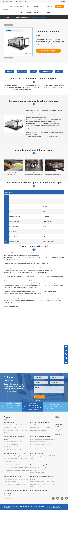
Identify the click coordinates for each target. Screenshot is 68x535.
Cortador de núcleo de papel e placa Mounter (41, 478)
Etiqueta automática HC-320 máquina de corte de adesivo (41, 446)
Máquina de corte (9, 422)
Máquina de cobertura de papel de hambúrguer (39, 469)
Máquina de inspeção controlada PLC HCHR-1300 (42, 457)
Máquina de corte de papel (23, 17)
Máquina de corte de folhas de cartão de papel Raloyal (12, 173)
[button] (8, 25)
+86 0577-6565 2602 (34, 409)
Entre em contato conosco (39, 397)
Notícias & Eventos (49, 9)
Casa (10, 6)
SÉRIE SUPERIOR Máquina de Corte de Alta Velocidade (16, 431)
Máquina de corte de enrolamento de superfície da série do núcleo (40, 429)
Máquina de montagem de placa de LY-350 (42, 481)
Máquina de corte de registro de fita (15, 453)
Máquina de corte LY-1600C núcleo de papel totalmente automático (42, 486)
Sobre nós (22, 9)
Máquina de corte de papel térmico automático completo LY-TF (13, 443)
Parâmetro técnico (46, 71)
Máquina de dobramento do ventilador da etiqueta (15, 492)
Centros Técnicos (28, 9)
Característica (22, 71)
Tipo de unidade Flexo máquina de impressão (16, 470)
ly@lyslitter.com (21, 1)
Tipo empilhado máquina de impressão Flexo (16, 467)
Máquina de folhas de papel (38, 17)
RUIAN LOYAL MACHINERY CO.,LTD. (24, 506)
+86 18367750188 (33, 405)
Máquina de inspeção (36, 453)
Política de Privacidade (56, 507)
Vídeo (33, 71)
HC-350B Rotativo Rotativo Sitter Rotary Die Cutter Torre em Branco (16, 480)
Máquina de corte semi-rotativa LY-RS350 (15, 484)
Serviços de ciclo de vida (39, 9)
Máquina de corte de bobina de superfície (39, 423)
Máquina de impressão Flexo (13, 465)
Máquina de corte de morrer (12, 476)
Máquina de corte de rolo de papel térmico (14, 438)
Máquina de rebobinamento (38, 490)
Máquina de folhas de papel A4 (38, 472)
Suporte (59, 71)
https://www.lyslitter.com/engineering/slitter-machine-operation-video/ (22, 293)
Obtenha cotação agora (48, 51)
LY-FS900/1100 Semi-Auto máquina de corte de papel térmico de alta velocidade (16, 448)
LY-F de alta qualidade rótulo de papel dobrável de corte (14, 497)
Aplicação (9, 71)
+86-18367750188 (7, 1)
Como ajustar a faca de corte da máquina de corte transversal (54, 173)
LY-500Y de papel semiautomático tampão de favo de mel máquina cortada (42, 440)
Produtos (16, 6)
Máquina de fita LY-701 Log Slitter (13, 456)
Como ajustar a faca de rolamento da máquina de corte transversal (34, 173)
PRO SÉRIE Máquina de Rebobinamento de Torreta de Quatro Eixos (16, 426)
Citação (59, 6)
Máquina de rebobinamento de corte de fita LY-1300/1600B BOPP (15, 460)
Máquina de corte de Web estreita (40, 436)
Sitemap (49, 507)
